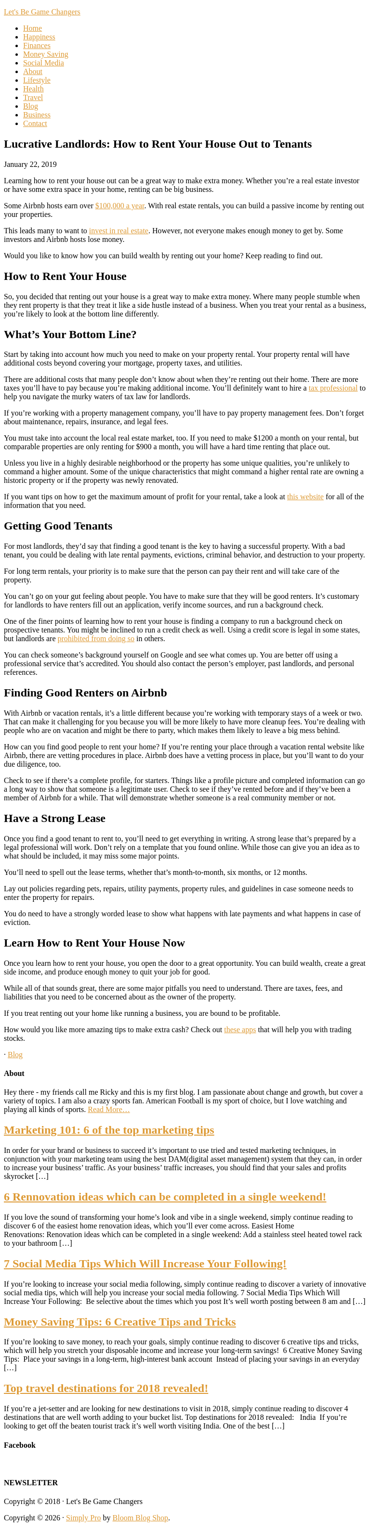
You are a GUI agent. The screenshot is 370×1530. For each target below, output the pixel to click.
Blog (15, 1054)
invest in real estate (118, 231)
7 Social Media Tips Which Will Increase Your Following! (145, 1263)
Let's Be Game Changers (42, 12)
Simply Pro (83, 1518)
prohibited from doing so (96, 638)
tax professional (333, 388)
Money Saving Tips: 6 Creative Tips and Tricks (120, 1321)
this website (305, 497)
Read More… (109, 1109)
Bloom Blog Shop (141, 1518)
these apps (240, 1029)
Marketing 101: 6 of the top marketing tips (109, 1130)
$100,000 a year (120, 206)
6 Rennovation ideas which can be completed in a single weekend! (165, 1196)
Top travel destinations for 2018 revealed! (106, 1388)
